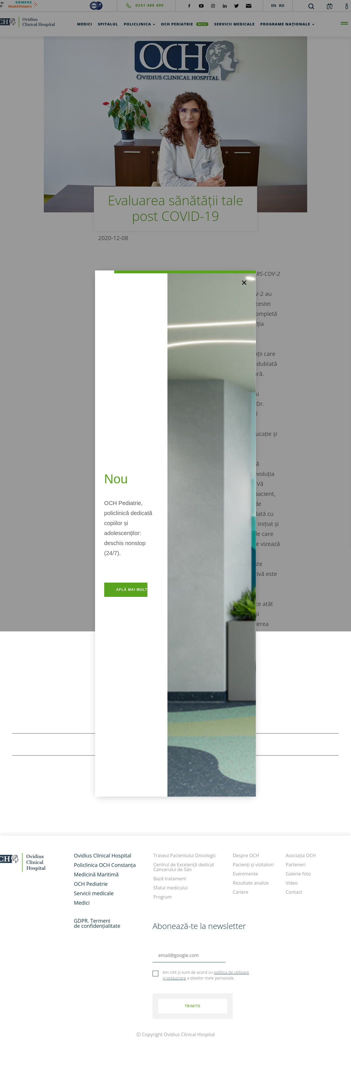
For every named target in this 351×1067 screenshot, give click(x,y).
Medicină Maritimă (96, 874)
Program (162, 897)
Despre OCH (246, 855)
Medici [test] (84, 24)
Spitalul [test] (108, 24)
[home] (33, 861)
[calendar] (329, 6)
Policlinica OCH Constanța (105, 864)
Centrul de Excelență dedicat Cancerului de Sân (183, 867)
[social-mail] (248, 5)
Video (292, 883)
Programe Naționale (287, 24)
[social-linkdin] (224, 5)
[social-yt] (201, 5)
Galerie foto (298, 874)
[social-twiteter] (236, 5)
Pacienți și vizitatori (253, 864)
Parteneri (295, 864)
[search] (311, 6)
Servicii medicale (94, 893)
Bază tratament (169, 878)
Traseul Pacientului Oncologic (184, 855)
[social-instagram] (213, 5)
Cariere (240, 892)
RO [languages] (281, 5)
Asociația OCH (301, 855)
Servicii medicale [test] (234, 24)
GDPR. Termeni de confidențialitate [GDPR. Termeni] (97, 923)
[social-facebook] (189, 5)
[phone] (140, 5)
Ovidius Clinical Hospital (102, 855)
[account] (347, 6)
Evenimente (245, 874)
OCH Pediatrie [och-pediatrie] (184, 24)
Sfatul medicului (170, 888)
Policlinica (139, 24)
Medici (82, 902)
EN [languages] (273, 5)
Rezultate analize (251, 883)
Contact (294, 892)
